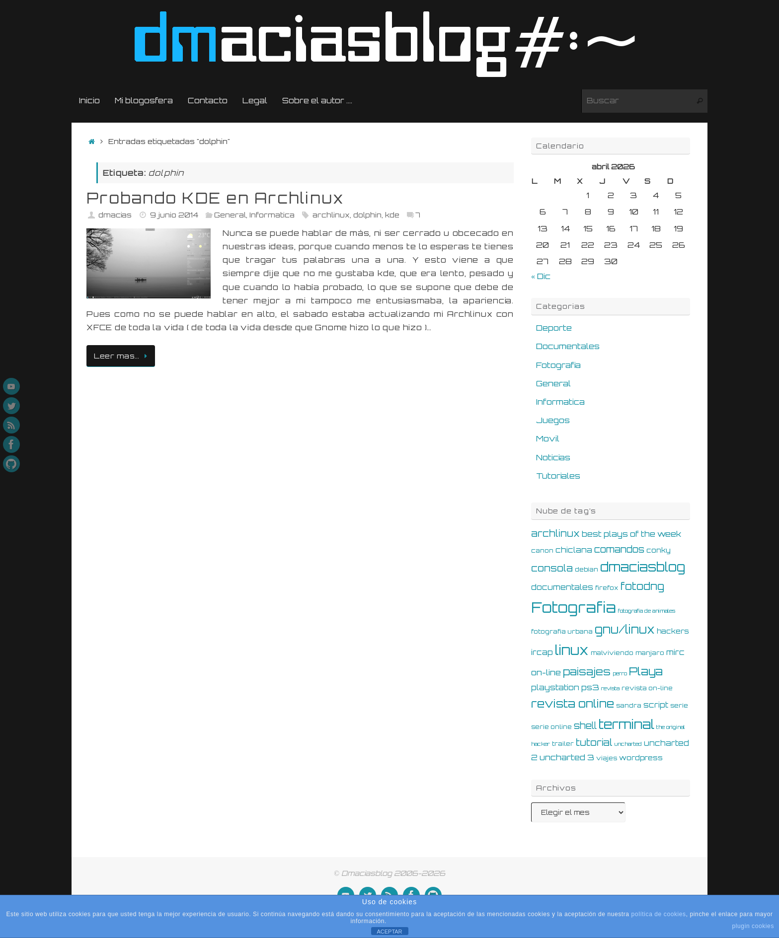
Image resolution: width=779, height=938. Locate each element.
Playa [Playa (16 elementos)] (646, 671)
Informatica (272, 214)
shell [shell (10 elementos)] (585, 725)
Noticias (553, 457)
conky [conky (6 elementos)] (658, 550)
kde (392, 214)
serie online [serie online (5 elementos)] (551, 726)
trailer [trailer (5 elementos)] (563, 743)
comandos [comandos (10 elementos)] (619, 549)
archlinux (331, 214)
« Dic (540, 276)
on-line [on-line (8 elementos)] (546, 672)
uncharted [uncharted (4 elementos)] (628, 743)
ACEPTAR (389, 932)
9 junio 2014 (174, 214)
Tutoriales (558, 476)
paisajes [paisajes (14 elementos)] (587, 671)
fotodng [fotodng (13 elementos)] (642, 585)
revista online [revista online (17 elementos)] (572, 703)
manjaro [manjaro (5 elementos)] (649, 652)
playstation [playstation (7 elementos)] (555, 687)
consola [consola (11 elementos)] (552, 568)
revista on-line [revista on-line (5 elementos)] (647, 688)
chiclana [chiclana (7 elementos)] (573, 550)
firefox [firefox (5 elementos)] (607, 587)
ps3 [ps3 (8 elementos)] (590, 687)
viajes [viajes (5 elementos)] (606, 758)
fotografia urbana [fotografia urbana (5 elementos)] (562, 631)
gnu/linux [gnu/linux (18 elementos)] (625, 629)
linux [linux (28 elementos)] (572, 650)
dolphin (367, 214)
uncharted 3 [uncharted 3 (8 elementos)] (567, 757)
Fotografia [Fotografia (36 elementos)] (573, 607)
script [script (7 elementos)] (655, 705)
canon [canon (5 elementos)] (542, 550)
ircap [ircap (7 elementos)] (542, 652)
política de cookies (658, 914)
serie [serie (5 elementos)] (679, 705)
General (230, 214)
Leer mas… (122, 355)
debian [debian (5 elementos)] (586, 569)
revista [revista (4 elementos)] (610, 688)
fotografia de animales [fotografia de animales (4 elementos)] (646, 610)
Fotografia (558, 365)
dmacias (115, 214)
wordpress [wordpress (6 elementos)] (641, 757)
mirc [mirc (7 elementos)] (675, 652)
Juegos (553, 420)
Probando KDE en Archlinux (215, 198)
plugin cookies (753, 926)
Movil (547, 438)
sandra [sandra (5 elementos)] (628, 705)
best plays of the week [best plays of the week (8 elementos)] (631, 534)
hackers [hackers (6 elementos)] (673, 631)
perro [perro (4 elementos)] (620, 673)
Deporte (554, 328)
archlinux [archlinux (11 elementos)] (555, 533)
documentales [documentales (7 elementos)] (562, 587)
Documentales (568, 346)
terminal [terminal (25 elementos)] (626, 724)
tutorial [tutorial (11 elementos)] (594, 742)
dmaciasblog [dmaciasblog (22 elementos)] (642, 567)
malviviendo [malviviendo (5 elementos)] (612, 652)
